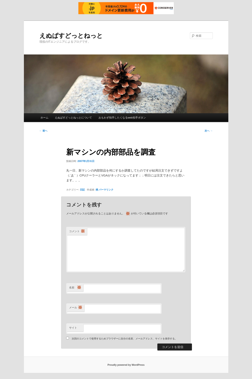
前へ (43, 130)
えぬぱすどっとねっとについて (73, 117)
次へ (209, 130)
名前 (75, 288)
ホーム (44, 117)
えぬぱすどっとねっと (71, 35)
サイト (73, 327)
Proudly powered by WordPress (126, 364)
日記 (82, 189)
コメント (77, 231)
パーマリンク (106, 189)
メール (75, 308)
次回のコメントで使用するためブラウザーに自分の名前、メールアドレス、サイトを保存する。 (124, 338)
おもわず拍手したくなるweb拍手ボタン (122, 117)
